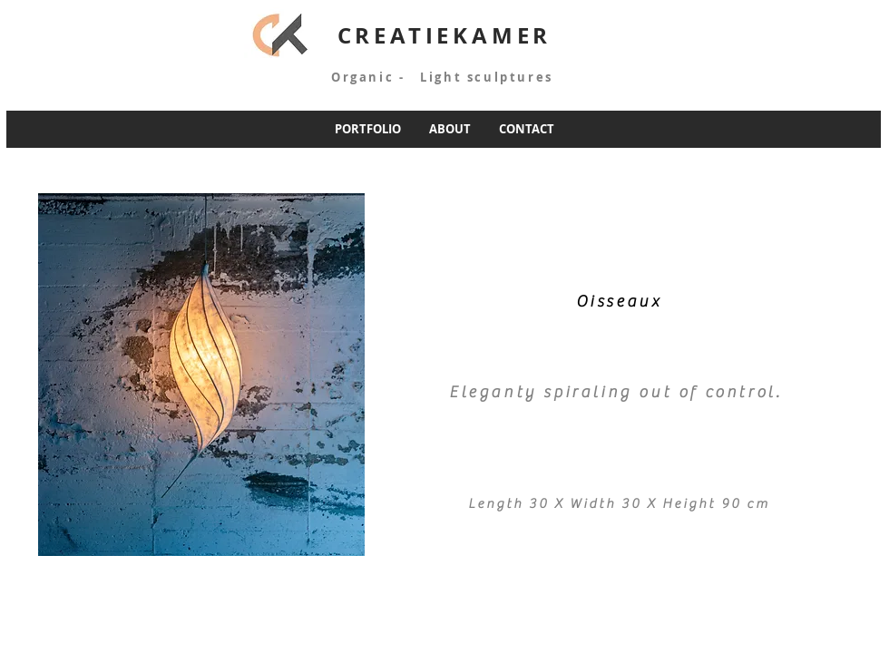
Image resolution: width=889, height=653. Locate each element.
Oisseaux (619, 301)
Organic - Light (391, 77)
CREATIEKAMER (444, 35)
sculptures (510, 77)
